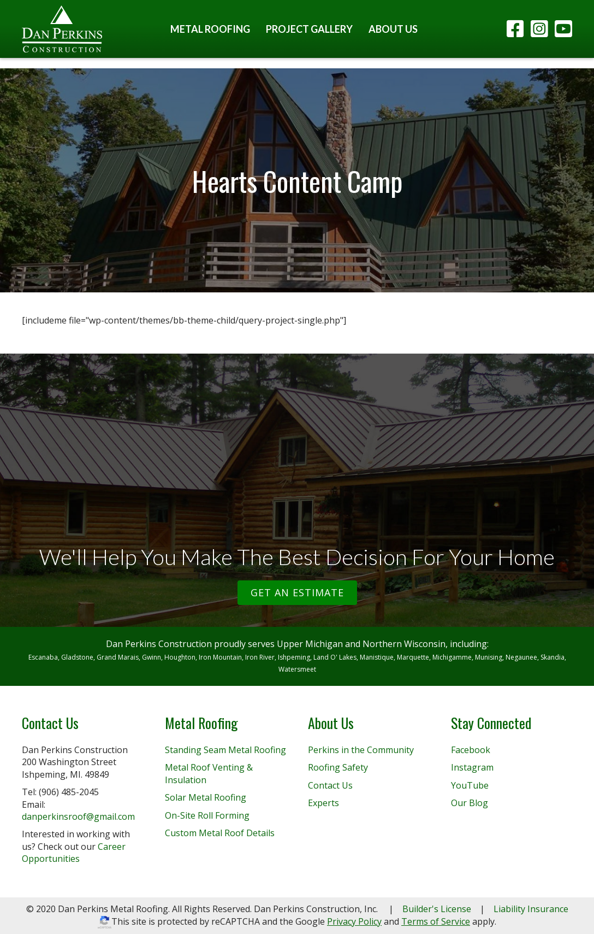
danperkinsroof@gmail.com (78, 816)
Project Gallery (309, 29)
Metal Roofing (210, 29)
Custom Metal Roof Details (220, 833)
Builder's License (436, 909)
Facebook (470, 750)
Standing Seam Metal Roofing (225, 750)
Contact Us (330, 785)
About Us (393, 29)
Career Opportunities (74, 853)
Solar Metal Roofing (205, 797)
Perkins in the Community (361, 750)
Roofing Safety (338, 767)
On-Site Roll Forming (207, 815)
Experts (323, 803)
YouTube (470, 785)
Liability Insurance (531, 909)
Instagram (472, 767)
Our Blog (469, 803)
